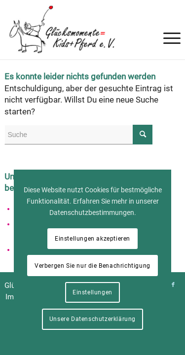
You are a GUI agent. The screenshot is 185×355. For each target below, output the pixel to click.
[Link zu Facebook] (173, 285)
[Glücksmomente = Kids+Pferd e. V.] (74, 29)
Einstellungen (92, 292)
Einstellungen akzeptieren (92, 238)
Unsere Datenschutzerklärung (92, 319)
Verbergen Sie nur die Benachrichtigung (92, 265)
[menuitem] (167, 19)
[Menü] (167, 19)
